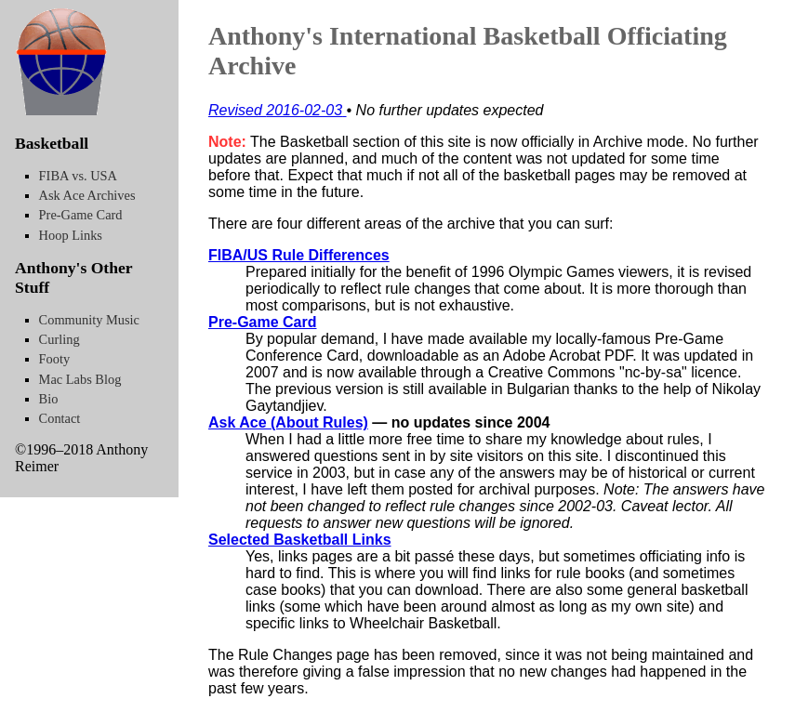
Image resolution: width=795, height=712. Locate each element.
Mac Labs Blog (80, 379)
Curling (59, 339)
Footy (55, 358)
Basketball (51, 143)
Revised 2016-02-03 (277, 110)
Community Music (89, 319)
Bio (49, 398)
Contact (60, 418)
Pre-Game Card (262, 322)
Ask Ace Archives (87, 195)
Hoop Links (70, 235)
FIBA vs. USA (78, 175)
